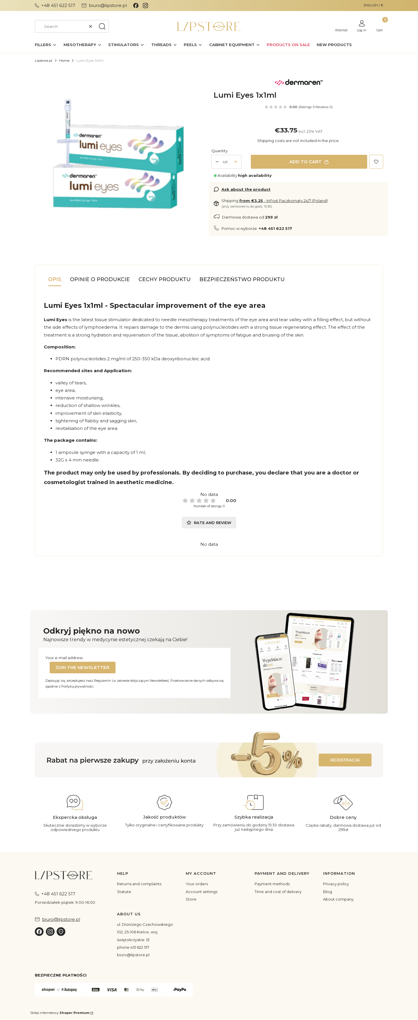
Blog (327, 891)
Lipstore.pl (43, 60)
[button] (102, 26)
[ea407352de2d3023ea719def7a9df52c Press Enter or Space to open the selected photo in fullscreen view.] (119, 159)
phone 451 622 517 (133, 947)
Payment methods (272, 883)
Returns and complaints (139, 883)
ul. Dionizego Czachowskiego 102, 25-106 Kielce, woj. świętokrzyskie (145, 932)
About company (338, 899)
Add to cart (305, 161)
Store (191, 899)
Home (64, 60)
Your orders (197, 883)
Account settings (201, 891)
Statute (124, 891)
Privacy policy (336, 883)
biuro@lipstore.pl (133, 954)
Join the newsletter (82, 667)
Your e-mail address (64, 657)
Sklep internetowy (59, 1013)
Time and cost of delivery (278, 891)
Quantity (219, 150)
